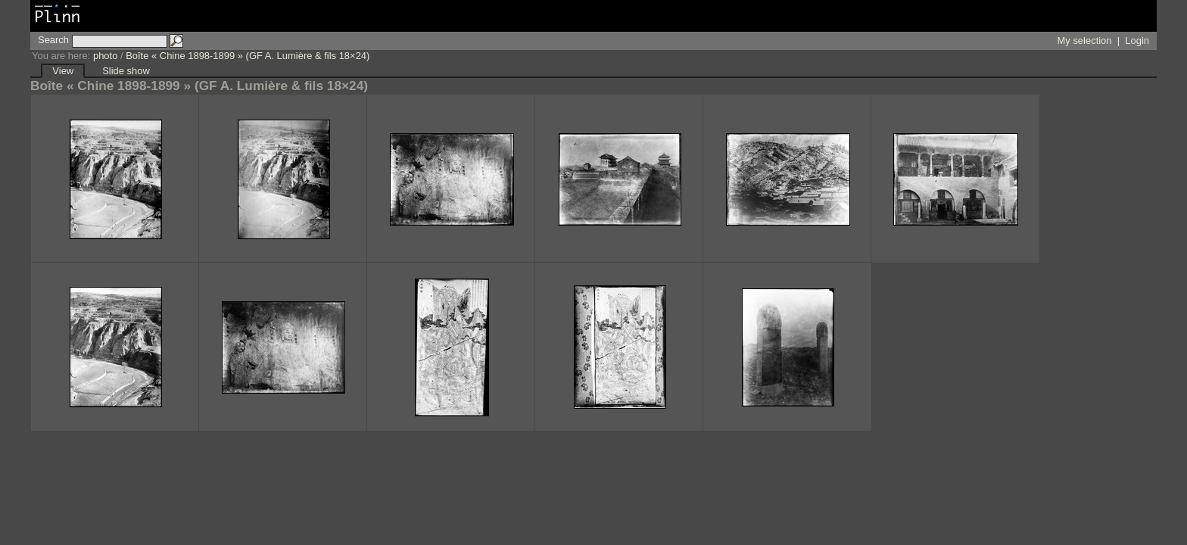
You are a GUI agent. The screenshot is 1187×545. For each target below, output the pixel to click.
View (62, 70)
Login (1137, 40)
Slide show (126, 70)
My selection (1085, 40)
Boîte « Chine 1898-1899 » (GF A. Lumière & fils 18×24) (247, 55)
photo (105, 55)
